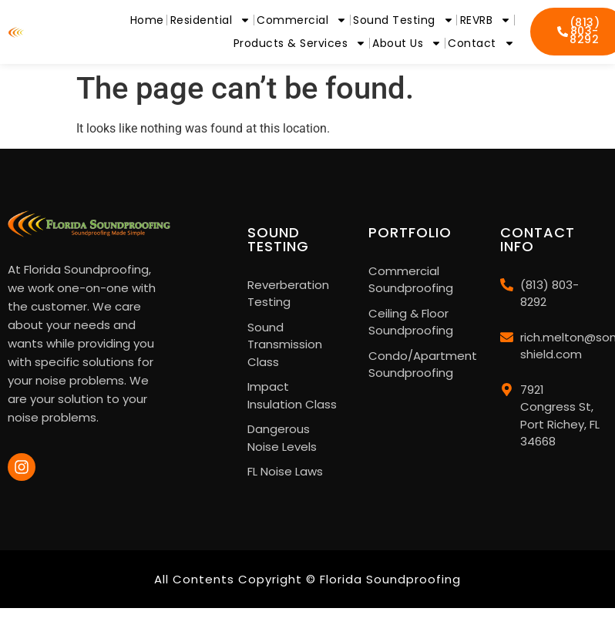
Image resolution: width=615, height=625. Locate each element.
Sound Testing (403, 20)
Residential (210, 20)
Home (147, 20)
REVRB (486, 20)
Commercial (302, 20)
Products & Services (300, 43)
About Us (407, 43)
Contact (481, 43)
